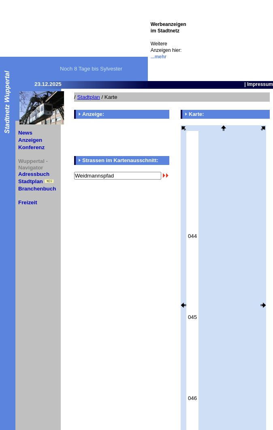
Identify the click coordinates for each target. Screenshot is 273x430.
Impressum (260, 84)
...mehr (158, 57)
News (25, 133)
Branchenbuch (37, 189)
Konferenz (31, 147)
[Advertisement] (229, 40)
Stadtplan (30, 181)
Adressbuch (33, 174)
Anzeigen (30, 140)
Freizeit (27, 202)
